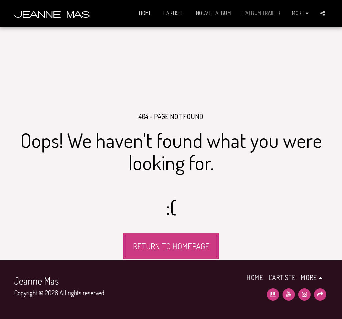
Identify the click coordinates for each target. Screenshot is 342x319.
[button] (323, 13)
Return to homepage (171, 246)
